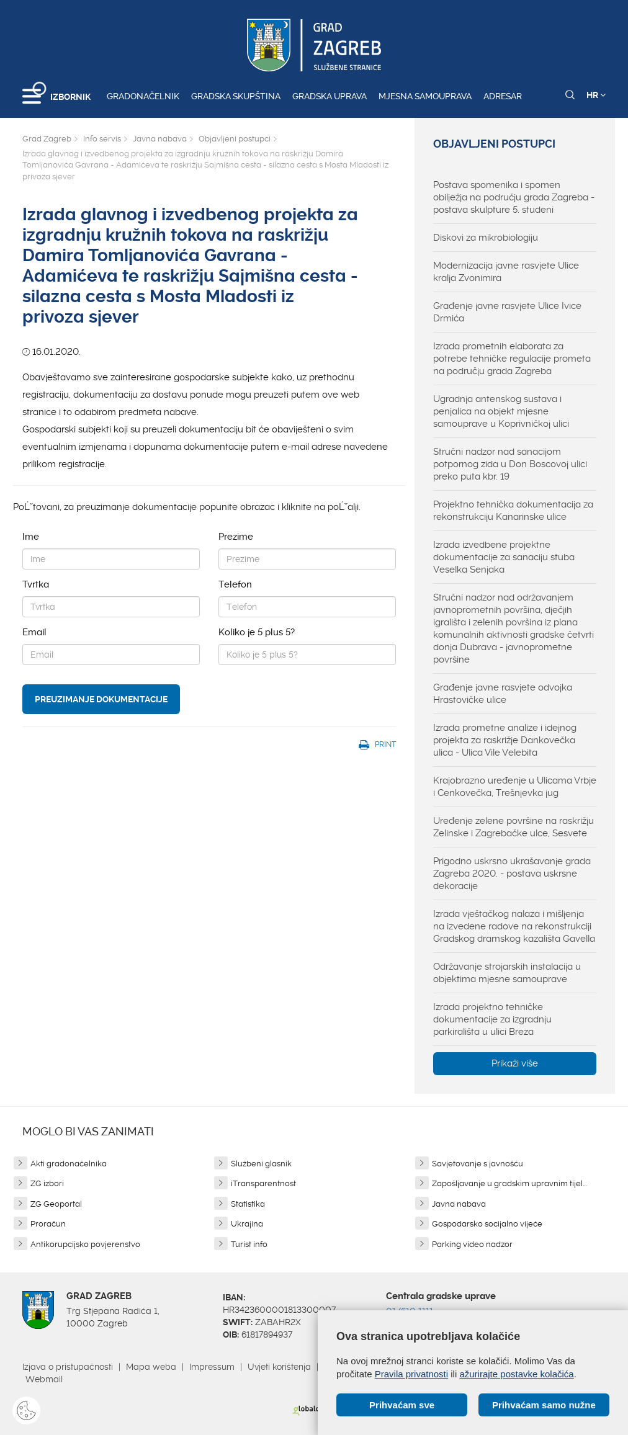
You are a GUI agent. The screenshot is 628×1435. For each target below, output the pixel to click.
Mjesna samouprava (425, 96)
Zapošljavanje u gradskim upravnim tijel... (509, 1183)
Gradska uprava (329, 96)
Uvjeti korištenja (279, 1367)
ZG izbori (47, 1183)
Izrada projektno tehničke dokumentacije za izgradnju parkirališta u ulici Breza (492, 1019)
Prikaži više (514, 1063)
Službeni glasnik (261, 1163)
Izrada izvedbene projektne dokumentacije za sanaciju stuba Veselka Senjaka (504, 557)
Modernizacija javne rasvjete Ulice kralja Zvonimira (506, 272)
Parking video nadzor (472, 1244)
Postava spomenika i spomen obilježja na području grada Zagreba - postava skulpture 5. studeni (513, 197)
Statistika (248, 1204)
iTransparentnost (263, 1183)
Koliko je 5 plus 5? (256, 632)
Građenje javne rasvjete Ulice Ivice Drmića (507, 312)
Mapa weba (151, 1367)
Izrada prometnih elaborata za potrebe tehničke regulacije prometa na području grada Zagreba (512, 359)
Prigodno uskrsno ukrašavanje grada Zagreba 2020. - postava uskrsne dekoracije (512, 874)
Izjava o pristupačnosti (67, 1367)
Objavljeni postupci (235, 138)
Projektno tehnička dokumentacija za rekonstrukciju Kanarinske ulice (513, 510)
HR (596, 95)
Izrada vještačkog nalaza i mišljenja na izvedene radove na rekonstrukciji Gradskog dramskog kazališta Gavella (514, 926)
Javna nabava (160, 138)
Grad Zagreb (46, 138)
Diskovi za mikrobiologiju (485, 237)
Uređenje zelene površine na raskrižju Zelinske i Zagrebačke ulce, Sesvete (513, 827)
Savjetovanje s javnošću (477, 1163)
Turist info (249, 1244)
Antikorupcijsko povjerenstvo (85, 1244)
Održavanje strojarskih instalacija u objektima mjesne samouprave (507, 973)
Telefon (235, 584)
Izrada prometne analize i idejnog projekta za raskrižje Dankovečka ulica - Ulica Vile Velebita (504, 740)
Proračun (48, 1223)
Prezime (235, 536)
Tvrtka (35, 584)
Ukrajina (247, 1223)
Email (34, 632)
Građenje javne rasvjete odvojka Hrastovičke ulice (502, 693)
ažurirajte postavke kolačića (516, 1374)
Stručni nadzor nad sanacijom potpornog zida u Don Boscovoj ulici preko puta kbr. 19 (510, 464)
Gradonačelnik (143, 96)
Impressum (212, 1367)
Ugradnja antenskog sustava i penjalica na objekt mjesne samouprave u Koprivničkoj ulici (501, 411)
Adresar (502, 96)
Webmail (44, 1379)
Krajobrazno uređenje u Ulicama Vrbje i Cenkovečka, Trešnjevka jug (514, 786)
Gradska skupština (235, 96)
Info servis (102, 138)
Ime (30, 536)
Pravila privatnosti (411, 1374)
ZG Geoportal (56, 1204)
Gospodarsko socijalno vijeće (487, 1223)
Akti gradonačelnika (68, 1163)
